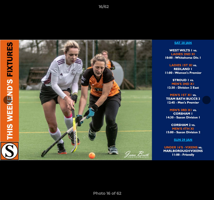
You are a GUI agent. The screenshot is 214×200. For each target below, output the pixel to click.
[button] (194, 8)
